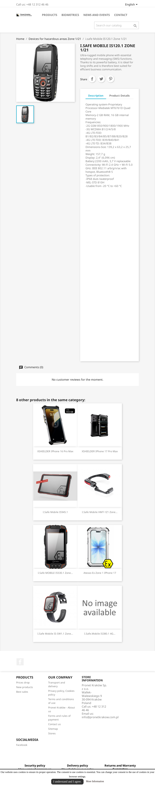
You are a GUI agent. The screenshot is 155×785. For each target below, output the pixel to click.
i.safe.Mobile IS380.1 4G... (99, 633)
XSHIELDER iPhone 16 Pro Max (55, 451)
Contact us (54, 724)
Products (49, 15)
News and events (96, 15)
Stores (52, 733)
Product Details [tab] (119, 95)
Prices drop (23, 682)
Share (92, 78)
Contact (120, 15)
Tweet (101, 78)
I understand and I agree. (67, 781)
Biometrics (70, 15)
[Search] (116, 25)
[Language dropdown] (132, 5)
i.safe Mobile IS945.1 (55, 512)
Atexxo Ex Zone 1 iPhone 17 (100, 572)
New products (24, 687)
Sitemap (53, 728)
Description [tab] (95, 95)
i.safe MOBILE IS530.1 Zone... (55, 572)
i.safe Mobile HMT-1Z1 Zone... (99, 512)
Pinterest (110, 78)
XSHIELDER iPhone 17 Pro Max (100, 451)
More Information (95, 781)
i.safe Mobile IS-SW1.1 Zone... (55, 633)
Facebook (20, 661)
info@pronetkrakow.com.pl (100, 717)
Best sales (22, 691)
